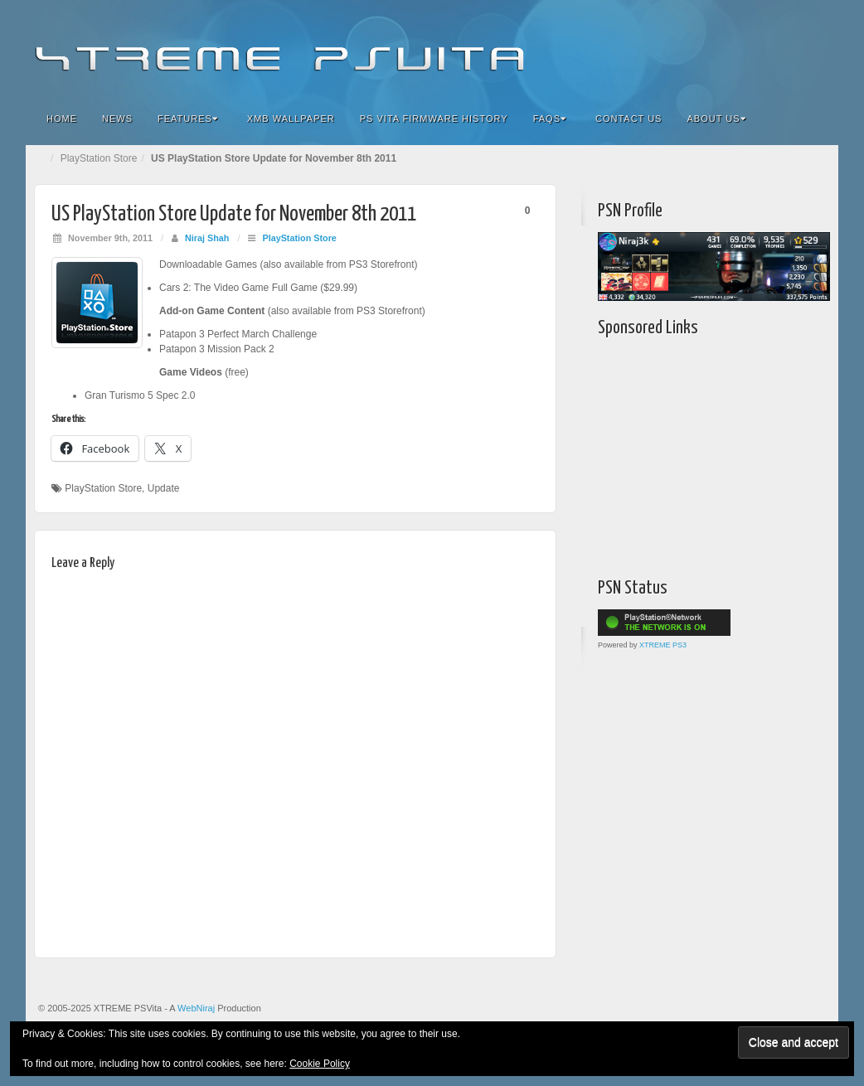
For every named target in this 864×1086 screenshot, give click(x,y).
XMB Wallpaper (291, 119)
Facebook (702, 48)
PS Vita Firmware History (434, 119)
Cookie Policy (319, 1063)
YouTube (792, 48)
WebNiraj (196, 1008)
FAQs (549, 119)
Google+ (747, 48)
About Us (716, 119)
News (117, 119)
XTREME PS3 (663, 645)
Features (188, 119)
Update (164, 488)
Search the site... (815, 118)
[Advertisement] (701, 453)
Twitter (770, 48)
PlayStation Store (99, 158)
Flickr (725, 48)
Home (61, 119)
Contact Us (629, 119)
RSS (814, 48)
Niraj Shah (207, 238)
